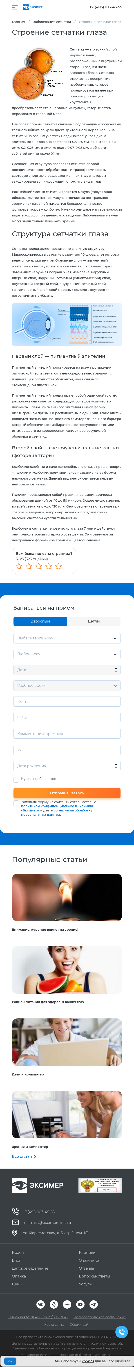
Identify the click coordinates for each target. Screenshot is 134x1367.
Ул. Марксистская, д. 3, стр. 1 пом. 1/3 (55, 1233)
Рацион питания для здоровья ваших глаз (48, 1002)
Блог (16, 1260)
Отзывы (86, 1268)
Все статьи (22, 1156)
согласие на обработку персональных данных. (56, 812)
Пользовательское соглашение (100, 1317)
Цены (17, 1284)
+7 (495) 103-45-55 (105, 7)
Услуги (85, 1284)
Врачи (18, 1252)
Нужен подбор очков (38, 779)
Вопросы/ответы (94, 1276)
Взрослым (40, 621)
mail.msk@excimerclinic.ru (47, 1222)
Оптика (19, 1276)
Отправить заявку (67, 793)
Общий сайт (79, 1325)
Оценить (107, 1190)
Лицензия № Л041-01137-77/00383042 (38, 1317)
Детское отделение (30, 1268)
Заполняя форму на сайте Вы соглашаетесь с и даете (58, 808)
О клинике (89, 1260)
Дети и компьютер (28, 1074)
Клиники (87, 1252)
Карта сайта (54, 1325)
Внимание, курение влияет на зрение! (45, 930)
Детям (94, 621)
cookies (88, 1361)
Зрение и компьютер (30, 1147)
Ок (10, 1361)
